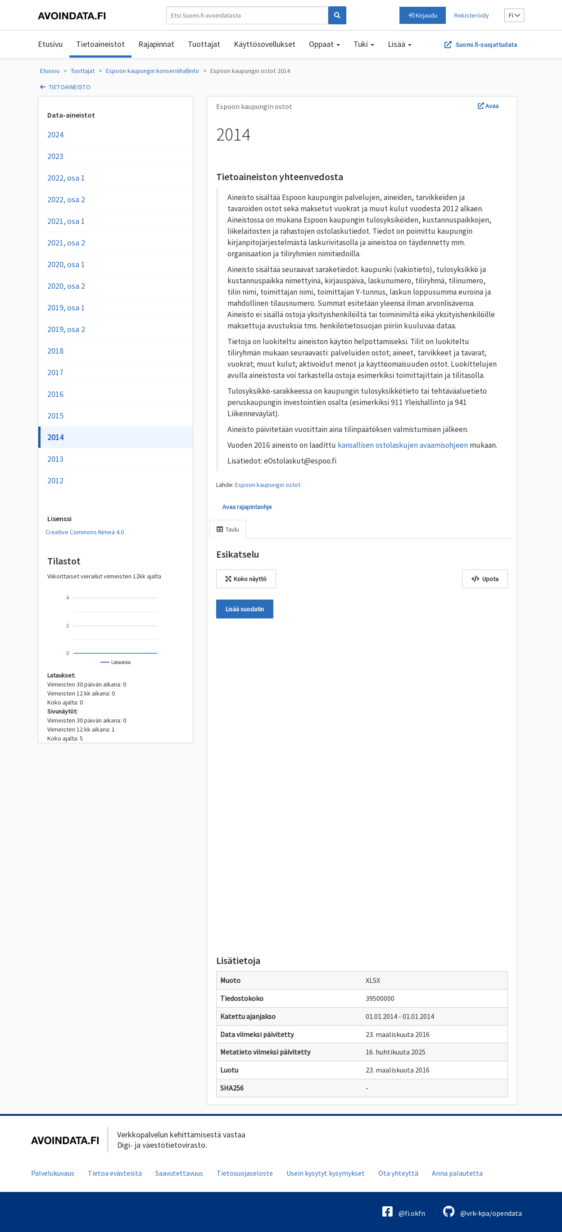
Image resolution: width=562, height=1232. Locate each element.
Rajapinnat (156, 44)
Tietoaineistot (100, 44)
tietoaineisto (70, 87)
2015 (55, 415)
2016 (55, 394)
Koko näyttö (246, 579)
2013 (55, 459)
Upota (485, 579)
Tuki (364, 44)
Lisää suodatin (245, 609)
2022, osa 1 (66, 178)
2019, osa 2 (66, 329)
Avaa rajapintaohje (247, 507)
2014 (283, 71)
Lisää (400, 44)
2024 (55, 134)
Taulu (228, 529)
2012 (55, 480)
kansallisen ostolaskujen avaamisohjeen (403, 445)
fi (514, 15)
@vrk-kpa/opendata (482, 1211)
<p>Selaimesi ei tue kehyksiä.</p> (362, 785)
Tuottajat (204, 44)
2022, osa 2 (66, 199)
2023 (55, 156)
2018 (55, 351)
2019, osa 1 (66, 307)
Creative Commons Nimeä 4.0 (84, 532)
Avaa (488, 106)
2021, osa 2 (66, 242)
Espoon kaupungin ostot (243, 71)
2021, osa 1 (66, 221)
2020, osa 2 (66, 286)
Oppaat (324, 44)
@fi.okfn (403, 1211)
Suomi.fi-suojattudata (486, 45)
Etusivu (50, 44)
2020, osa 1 (66, 264)
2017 (55, 372)
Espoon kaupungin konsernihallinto (152, 71)
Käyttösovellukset (264, 44)
